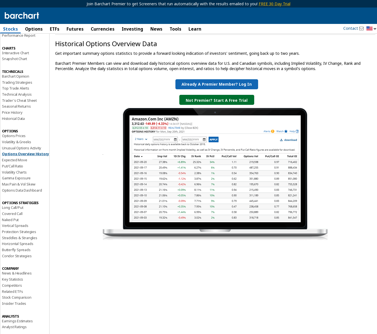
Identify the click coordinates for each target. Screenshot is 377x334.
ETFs (54, 29)
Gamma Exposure (16, 192)
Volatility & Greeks (16, 156)
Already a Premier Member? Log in (217, 98)
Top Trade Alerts (15, 102)
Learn (194, 29)
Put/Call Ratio (12, 180)
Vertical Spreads (15, 240)
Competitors (12, 299)
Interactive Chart (15, 67)
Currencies (102, 29)
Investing (132, 29)
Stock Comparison (16, 311)
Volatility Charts (14, 186)
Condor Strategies (17, 270)
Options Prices (14, 150)
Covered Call (12, 228)
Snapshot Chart (14, 73)
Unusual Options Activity (21, 162)
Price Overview (14, 43)
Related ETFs (12, 305)
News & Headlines (17, 287)
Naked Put (10, 234)
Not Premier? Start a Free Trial (217, 114)
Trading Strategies (17, 96)
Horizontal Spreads (17, 258)
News (156, 29)
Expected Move (14, 174)
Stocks (10, 29)
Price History (12, 126)
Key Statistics (12, 293)
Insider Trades (14, 317)
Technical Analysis (16, 108)
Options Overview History (25, 168)
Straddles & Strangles (19, 252)
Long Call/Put (12, 221)
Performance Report (18, 49)
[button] (371, 28)
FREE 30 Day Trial (274, 3)
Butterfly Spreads (16, 264)
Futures (75, 29)
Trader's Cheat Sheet (19, 114)
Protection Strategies (19, 246)
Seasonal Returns (16, 120)
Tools (175, 29)
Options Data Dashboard (22, 204)
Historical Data (13, 132)
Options (34, 29)
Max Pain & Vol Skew (18, 198)
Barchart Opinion (15, 90)
